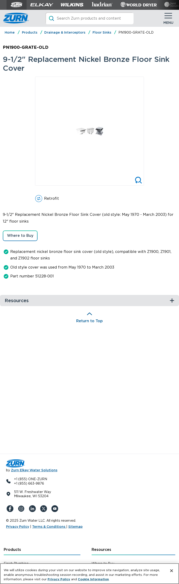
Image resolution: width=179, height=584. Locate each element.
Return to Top (89, 321)
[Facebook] (10, 508)
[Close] (171, 571)
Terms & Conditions (49, 526)
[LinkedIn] (33, 508)
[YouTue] (55, 508)
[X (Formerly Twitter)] (44, 508)
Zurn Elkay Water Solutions (34, 470)
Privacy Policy (17, 526)
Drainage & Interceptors (64, 32)
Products (29, 32)
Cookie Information (93, 579)
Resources (101, 549)
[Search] (89, 18)
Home (10, 32)
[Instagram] (22, 508)
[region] (89, 573)
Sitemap (75, 526)
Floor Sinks (102, 32)
